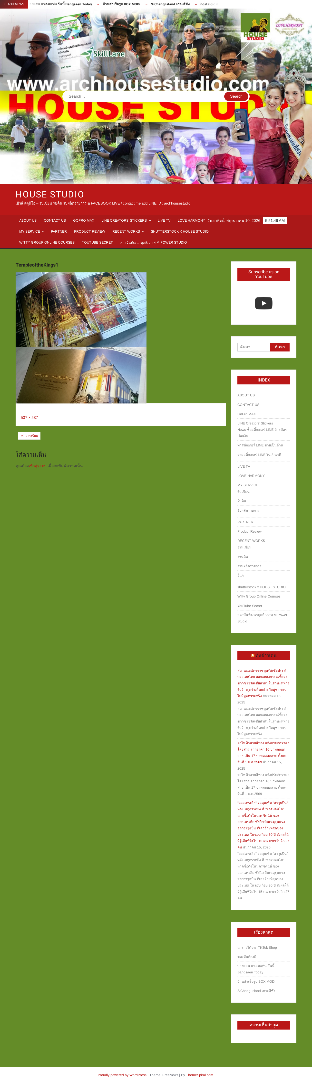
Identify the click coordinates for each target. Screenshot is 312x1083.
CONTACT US (55, 220)
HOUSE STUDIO (50, 194)
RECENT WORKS (126, 231)
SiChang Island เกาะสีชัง (173, 4)
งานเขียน (32, 435)
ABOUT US (28, 220)
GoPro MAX (83, 220)
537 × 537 (29, 417)
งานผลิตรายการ (249, 566)
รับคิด (241, 501)
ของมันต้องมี (246, 957)
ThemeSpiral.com (199, 1075)
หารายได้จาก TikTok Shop (257, 947)
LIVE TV (164, 220)
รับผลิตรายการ (248, 510)
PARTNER (59, 231)
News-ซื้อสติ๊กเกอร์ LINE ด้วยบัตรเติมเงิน (262, 433)
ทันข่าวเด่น (265, 655)
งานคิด (242, 557)
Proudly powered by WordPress (122, 1075)
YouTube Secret (97, 242)
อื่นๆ (240, 575)
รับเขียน (243, 492)
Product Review (89, 231)
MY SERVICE (29, 231)
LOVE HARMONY (191, 220)
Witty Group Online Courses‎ (47, 242)
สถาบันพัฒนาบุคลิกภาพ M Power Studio (153, 242)
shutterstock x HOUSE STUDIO (180, 231)
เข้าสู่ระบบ (38, 466)
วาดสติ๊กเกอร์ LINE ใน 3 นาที (259, 455)
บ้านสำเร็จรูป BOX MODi (124, 4)
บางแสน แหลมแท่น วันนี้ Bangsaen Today (62, 4)
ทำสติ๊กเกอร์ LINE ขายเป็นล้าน (260, 445)
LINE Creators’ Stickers (124, 220)
